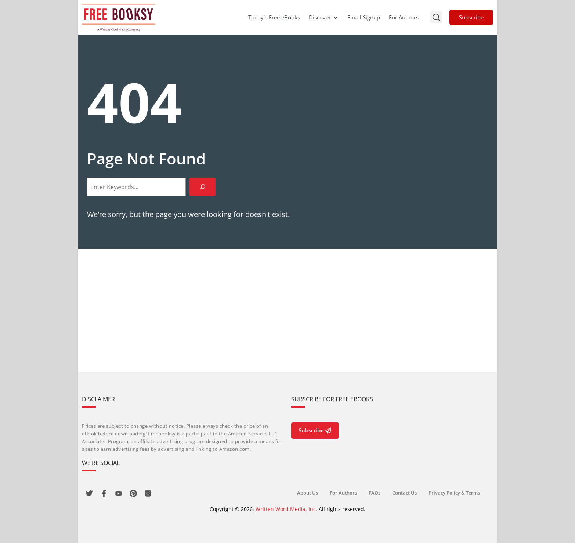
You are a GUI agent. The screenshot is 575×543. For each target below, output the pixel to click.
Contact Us (404, 492)
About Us (307, 492)
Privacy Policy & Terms (454, 492)
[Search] (202, 187)
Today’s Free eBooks (274, 17)
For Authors (404, 17)
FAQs (374, 492)
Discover (324, 17)
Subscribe (471, 17)
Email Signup (363, 17)
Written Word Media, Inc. (286, 509)
